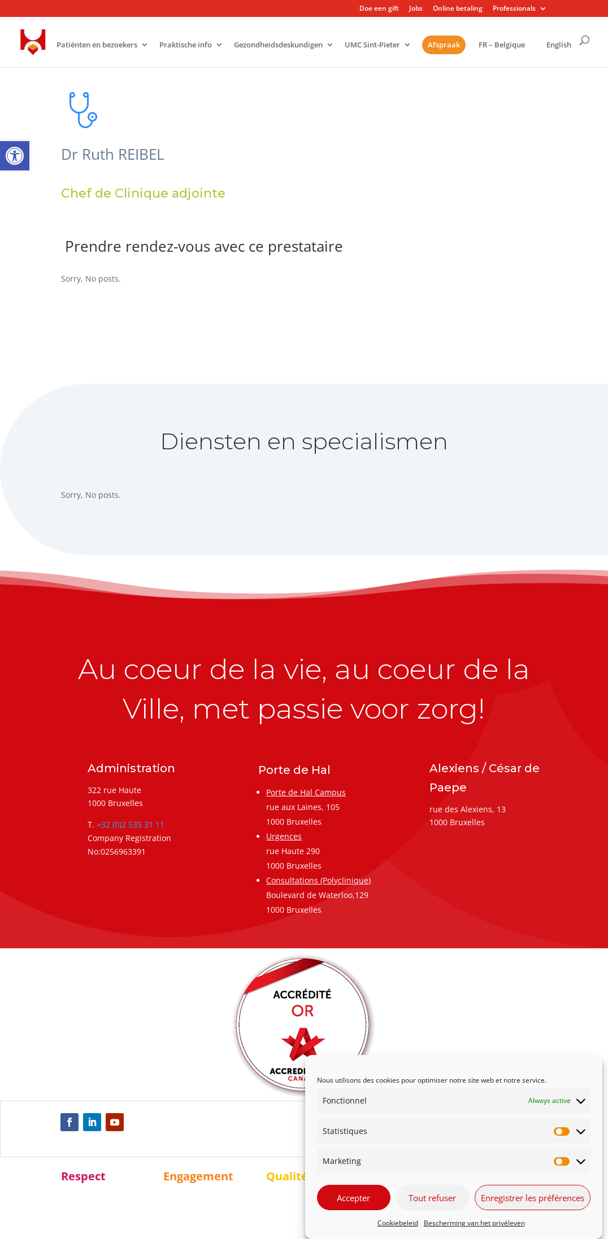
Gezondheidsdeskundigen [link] (278, 45)
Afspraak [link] (444, 45)
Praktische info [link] (185, 45)
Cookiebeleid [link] (397, 1223)
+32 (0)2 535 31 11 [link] (130, 824)
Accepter (353, 1197)
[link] (14, 155)
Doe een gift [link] (379, 9)
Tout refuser (432, 1197)
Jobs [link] (416, 9)
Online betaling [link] (458, 9)
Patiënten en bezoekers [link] (97, 45)
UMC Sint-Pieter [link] (372, 45)
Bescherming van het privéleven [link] (474, 1223)
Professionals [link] (514, 9)
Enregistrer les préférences (532, 1197)
